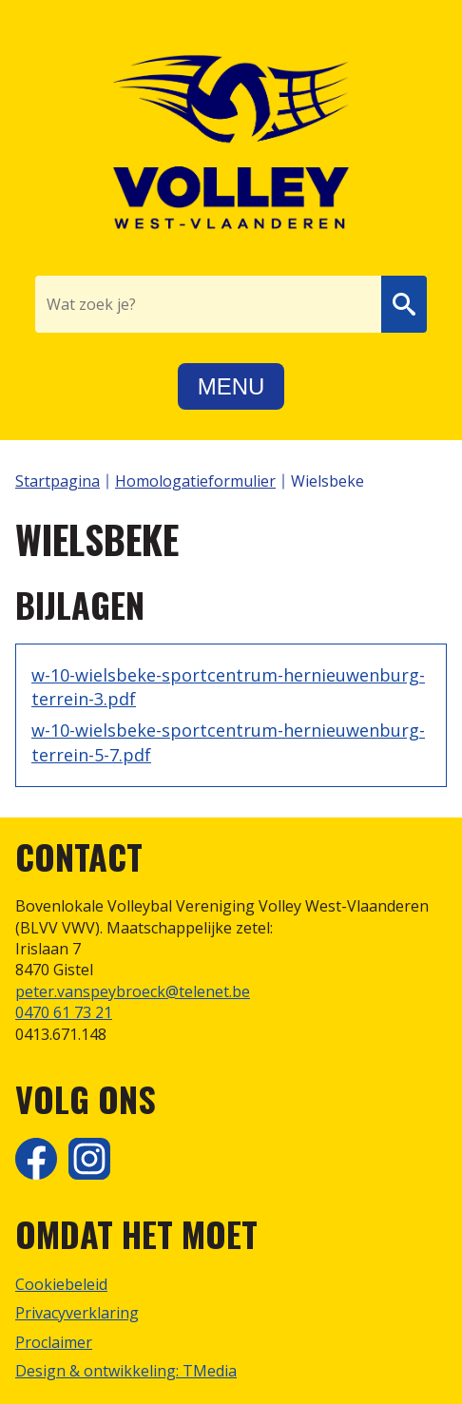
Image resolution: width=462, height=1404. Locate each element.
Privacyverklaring (77, 1312)
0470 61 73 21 (63, 1012)
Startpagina (57, 481)
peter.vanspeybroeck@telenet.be (132, 991)
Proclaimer (53, 1342)
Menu (231, 386)
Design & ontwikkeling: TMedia (126, 1370)
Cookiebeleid (61, 1284)
